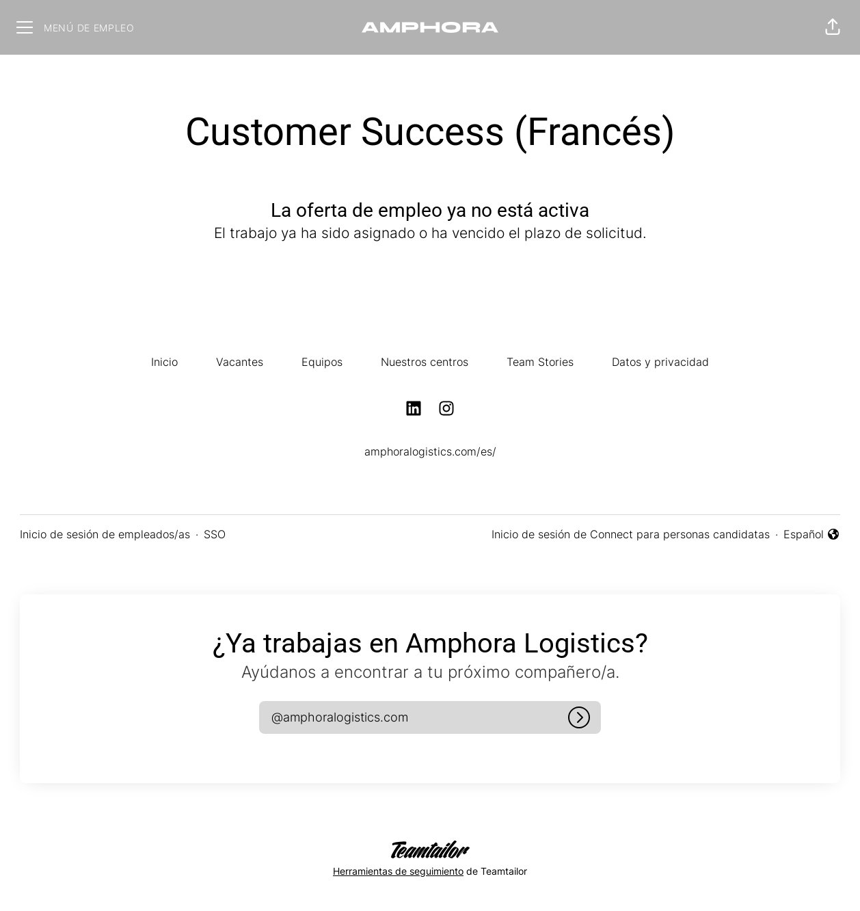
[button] (833, 27)
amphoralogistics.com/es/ (430, 451)
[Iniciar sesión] (579, 717)
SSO (215, 534)
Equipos (321, 362)
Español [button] (811, 534)
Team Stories (540, 362)
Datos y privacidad (660, 362)
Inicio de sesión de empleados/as (105, 534)
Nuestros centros (424, 362)
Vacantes (239, 362)
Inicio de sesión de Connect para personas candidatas (631, 534)
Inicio (164, 362)
